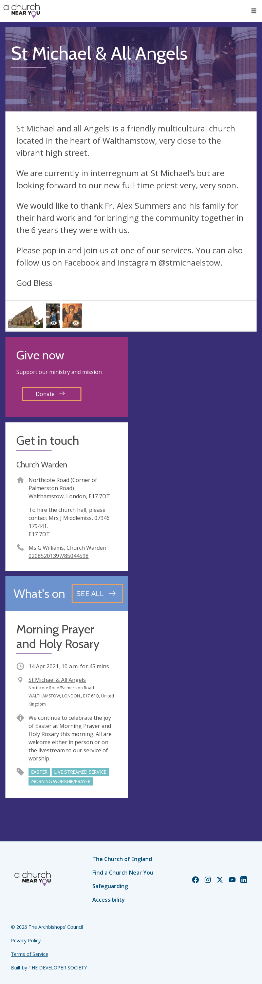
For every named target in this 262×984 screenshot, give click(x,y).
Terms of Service (29, 954)
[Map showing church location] (195, 398)
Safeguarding (110, 886)
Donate (50, 394)
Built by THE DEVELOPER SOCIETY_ (50, 967)
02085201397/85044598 (59, 556)
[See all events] (97, 593)
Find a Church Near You (122, 872)
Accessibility (108, 899)
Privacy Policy (26, 940)
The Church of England (122, 859)
